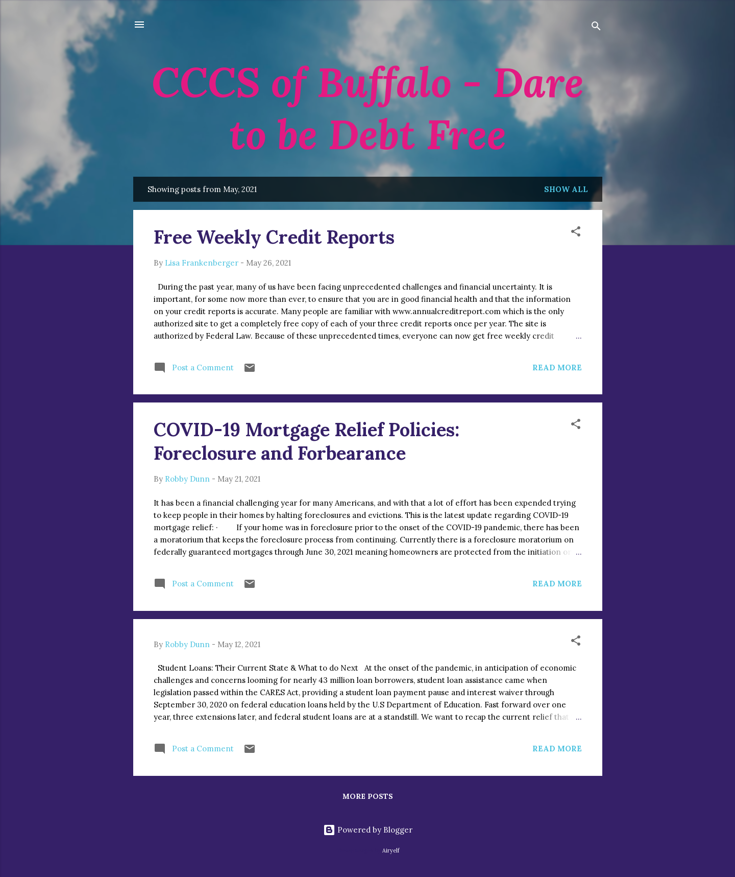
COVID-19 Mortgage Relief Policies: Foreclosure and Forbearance (306, 441)
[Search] (596, 27)
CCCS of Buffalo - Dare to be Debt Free (368, 108)
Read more (557, 367)
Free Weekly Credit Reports (274, 237)
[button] (576, 233)
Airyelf (390, 850)
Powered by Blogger (367, 830)
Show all (566, 189)
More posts (367, 796)
